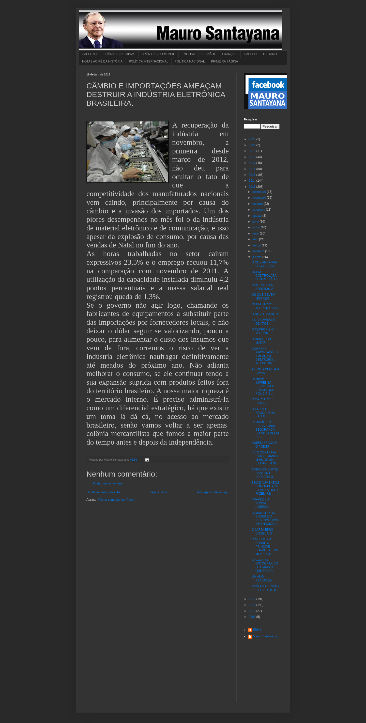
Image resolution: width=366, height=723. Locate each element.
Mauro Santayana (265, 636)
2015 (252, 175)
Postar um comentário (108, 483)
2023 (252, 139)
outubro (258, 204)
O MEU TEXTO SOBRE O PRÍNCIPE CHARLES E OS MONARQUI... (265, 547)
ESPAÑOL (209, 54)
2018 (252, 157)
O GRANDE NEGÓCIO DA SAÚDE (263, 412)
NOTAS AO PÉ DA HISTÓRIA (102, 61)
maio (256, 233)
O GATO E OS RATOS (261, 401)
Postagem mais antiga (212, 492)
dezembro (259, 192)
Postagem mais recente (104, 492)
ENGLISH (188, 54)
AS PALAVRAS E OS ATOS (263, 321)
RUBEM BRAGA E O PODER (264, 444)
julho (256, 221)
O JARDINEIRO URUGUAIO (262, 531)
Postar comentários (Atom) (116, 499)
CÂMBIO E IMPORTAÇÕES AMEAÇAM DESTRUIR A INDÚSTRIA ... (265, 356)
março (257, 245)
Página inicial (158, 492)
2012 (252, 599)
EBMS (257, 630)
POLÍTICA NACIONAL (190, 61)
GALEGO (250, 54)
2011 (252, 605)
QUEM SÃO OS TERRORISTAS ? (265, 306)
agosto (257, 215)
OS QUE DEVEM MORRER (263, 296)
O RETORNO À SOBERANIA (262, 287)
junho (256, 227)
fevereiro (258, 251)
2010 (252, 611)
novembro (259, 197)
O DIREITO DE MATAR (262, 340)
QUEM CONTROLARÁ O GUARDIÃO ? (265, 275)
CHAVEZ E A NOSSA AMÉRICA (260, 503)
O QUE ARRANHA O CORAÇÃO (264, 264)
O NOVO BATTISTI (265, 314)
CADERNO (89, 54)
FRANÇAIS (230, 54)
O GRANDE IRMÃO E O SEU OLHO (265, 588)
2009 (252, 617)
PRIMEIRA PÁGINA (224, 61)
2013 (252, 186)
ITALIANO (270, 54)
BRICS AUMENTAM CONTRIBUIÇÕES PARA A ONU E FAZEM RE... (265, 488)
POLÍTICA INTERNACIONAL (148, 61)
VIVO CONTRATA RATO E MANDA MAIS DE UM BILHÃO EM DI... (265, 458)
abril (255, 239)
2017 (252, 163)
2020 (252, 145)
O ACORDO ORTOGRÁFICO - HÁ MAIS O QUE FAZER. (265, 565)
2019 (252, 151)
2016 (252, 169)
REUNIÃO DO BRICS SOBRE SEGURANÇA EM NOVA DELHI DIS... (265, 429)
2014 (252, 180)
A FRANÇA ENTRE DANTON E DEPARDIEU (265, 473)
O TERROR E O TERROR (263, 331)
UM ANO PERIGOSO (262, 578)
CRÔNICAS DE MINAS (119, 54)
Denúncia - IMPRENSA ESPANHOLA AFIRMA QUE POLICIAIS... (263, 386)
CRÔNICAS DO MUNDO (158, 54)
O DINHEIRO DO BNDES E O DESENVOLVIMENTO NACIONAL (265, 518)
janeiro (257, 257)
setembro (259, 209)
